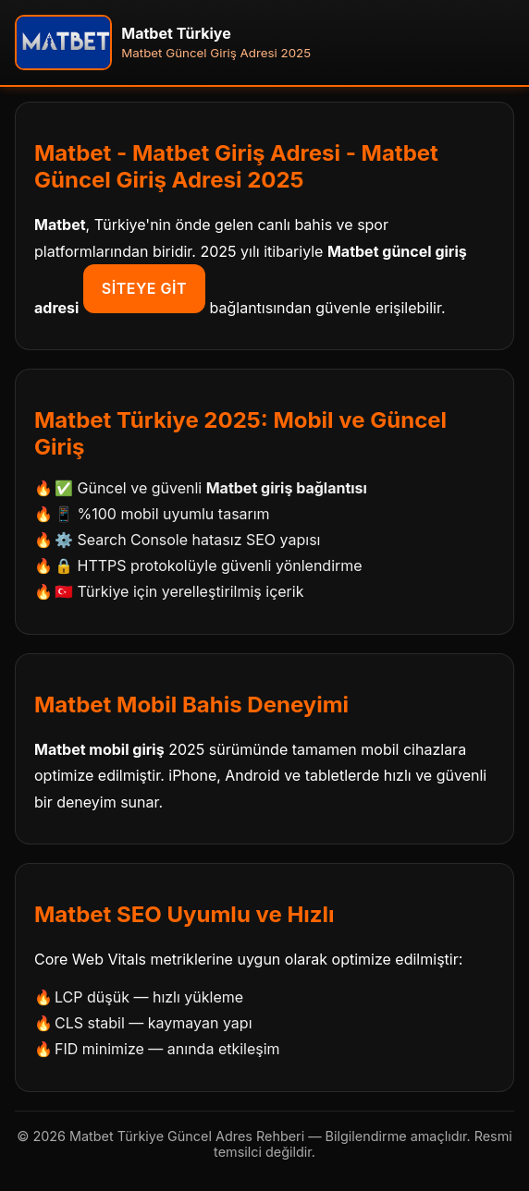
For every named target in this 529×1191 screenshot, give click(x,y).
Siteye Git (144, 288)
